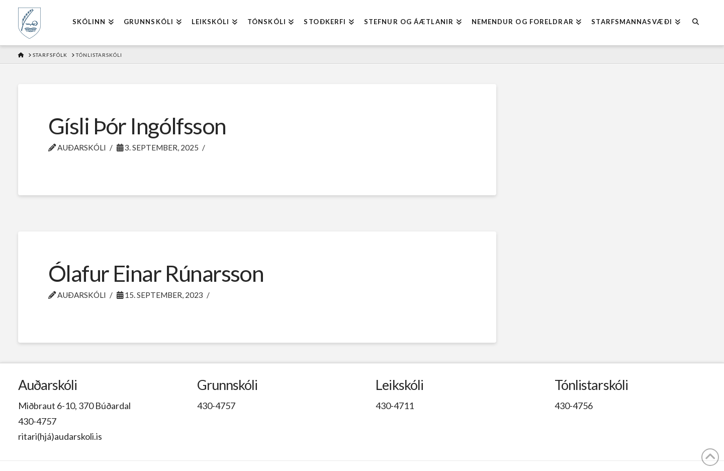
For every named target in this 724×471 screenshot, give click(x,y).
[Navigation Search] (695, 22)
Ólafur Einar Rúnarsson (155, 273)
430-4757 (37, 421)
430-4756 (574, 405)
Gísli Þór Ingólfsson (137, 125)
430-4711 (395, 405)
